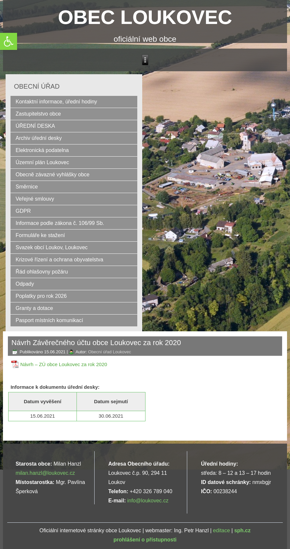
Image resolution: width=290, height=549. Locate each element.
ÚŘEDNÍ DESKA (35, 126)
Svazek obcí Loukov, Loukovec (51, 247)
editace (221, 530)
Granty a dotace (34, 308)
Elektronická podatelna (42, 150)
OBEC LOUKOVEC (145, 17)
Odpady (24, 284)
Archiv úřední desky (38, 138)
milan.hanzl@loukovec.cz (45, 473)
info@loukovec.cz (147, 500)
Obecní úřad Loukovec (109, 351)
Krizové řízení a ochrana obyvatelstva (59, 259)
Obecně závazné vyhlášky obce (52, 174)
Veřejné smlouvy (34, 199)
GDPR (23, 211)
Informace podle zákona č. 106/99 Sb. (59, 223)
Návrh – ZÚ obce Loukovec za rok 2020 (63, 364)
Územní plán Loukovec (42, 162)
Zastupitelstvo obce (38, 114)
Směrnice (26, 186)
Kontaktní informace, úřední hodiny (56, 101)
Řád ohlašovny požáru (41, 271)
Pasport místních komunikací (49, 320)
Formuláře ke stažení (40, 235)
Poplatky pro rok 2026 (41, 296)
